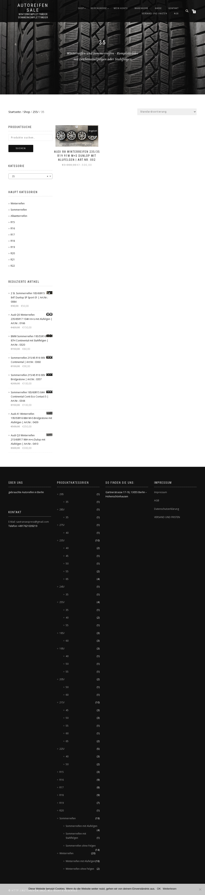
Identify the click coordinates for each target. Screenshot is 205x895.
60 (67, 640)
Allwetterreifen (19, 216)
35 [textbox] (29, 176)
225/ (61, 749)
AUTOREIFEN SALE (32, 8)
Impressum (160, 492)
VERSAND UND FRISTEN (167, 517)
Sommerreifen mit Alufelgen (81, 826)
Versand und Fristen (154, 13)
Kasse (158, 8)
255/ (35, 112)
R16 (13, 228)
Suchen (21, 148)
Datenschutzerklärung (166, 509)
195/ (61, 648)
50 (67, 563)
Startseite (14, 112)
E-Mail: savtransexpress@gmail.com (28, 521)
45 (67, 556)
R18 (13, 241)
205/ (61, 679)
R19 (13, 247)
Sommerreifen (19, 209)
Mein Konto (121, 8)
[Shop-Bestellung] (167, 112)
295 (61, 494)
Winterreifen (18, 203)
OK (159, 888)
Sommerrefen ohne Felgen (81, 845)
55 (67, 571)
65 (67, 579)
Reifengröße (99, 8)
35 (67, 502)
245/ (61, 586)
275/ (61, 525)
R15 (13, 222)
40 (67, 533)
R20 (13, 253)
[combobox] (30, 176)
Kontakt (174, 8)
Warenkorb (141, 8)
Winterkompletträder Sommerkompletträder (33, 16)
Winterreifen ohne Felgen (80, 868)
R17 (13, 234)
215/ (61, 702)
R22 (13, 265)
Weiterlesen (169, 888)
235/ (61, 540)
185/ (61, 633)
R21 (13, 259)
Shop (81, 8)
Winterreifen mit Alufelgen (80, 861)
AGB (176, 13)
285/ (61, 509)
